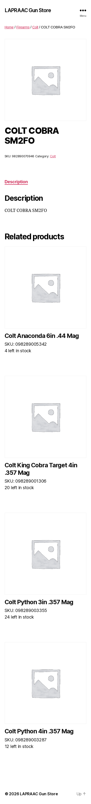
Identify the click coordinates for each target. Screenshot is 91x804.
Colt (35, 27)
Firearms (23, 27)
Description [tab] (16, 181)
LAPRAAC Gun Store (28, 10)
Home (9, 27)
